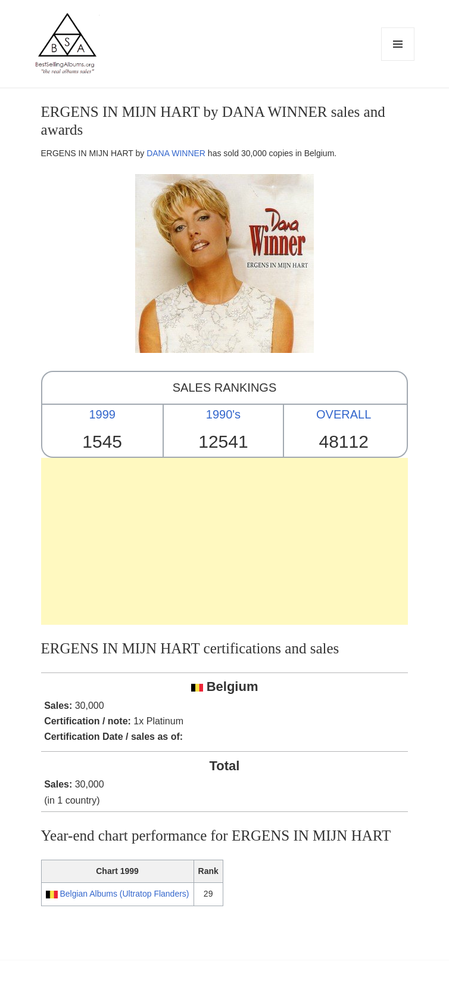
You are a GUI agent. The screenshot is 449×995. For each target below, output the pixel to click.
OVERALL (343, 414)
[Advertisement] (225, 541)
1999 (102, 414)
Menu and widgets (398, 60)
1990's (223, 414)
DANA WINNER (175, 153)
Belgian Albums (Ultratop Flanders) (124, 893)
